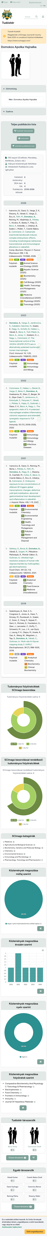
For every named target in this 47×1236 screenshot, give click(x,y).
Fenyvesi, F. (27, 400)
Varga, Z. (26, 323)
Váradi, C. (32, 638)
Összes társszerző (17, 1158)
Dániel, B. (36, 388)
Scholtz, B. (25, 329)
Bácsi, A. (12, 226)
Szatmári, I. (35, 403)
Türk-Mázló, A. (33, 332)
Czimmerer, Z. (18, 232)
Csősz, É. (28, 475)
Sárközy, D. (14, 548)
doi (11, 260)
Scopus (29, 260)
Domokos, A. (29, 216)
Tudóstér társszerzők (23, 131)
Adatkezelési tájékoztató (12, 1227)
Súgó (5, 2)
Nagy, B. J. (26, 472)
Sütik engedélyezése (35, 1232)
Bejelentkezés (35, 2)
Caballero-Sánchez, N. (22, 326)
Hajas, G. (25, 403)
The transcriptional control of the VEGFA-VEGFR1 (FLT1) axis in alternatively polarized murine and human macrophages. (24, 344)
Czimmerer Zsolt (34, 1147)
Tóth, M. (19, 216)
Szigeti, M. (23, 551)
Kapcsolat (15, 2)
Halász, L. (35, 329)
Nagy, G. (16, 329)
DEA (16, 260)
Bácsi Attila (12, 1147)
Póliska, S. (16, 403)
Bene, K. (22, 332)
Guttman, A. (14, 557)
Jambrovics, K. (31, 397)
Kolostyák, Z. (15, 400)
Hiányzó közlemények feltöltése (20, 164)
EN (41, 6)
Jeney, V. (22, 335)
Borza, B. (24, 548)
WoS (22, 260)
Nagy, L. (13, 338)
